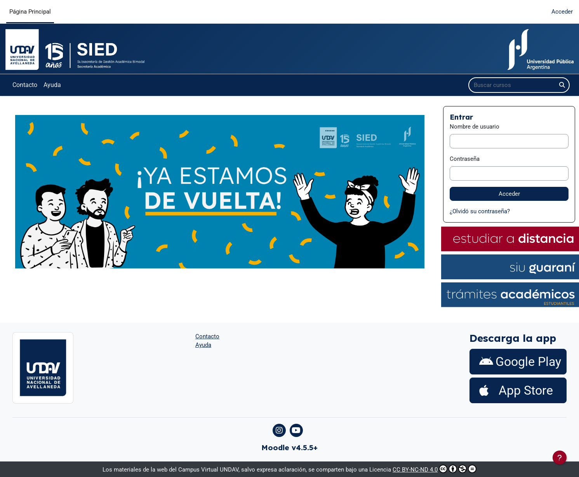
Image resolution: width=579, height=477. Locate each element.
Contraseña (465, 158)
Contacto (24, 85)
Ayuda (52, 85)
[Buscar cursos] (512, 85)
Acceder (562, 11)
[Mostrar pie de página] (560, 458)
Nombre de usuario (474, 126)
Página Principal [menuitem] (30, 11)
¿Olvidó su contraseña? (480, 211)
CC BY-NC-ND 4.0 (434, 469)
